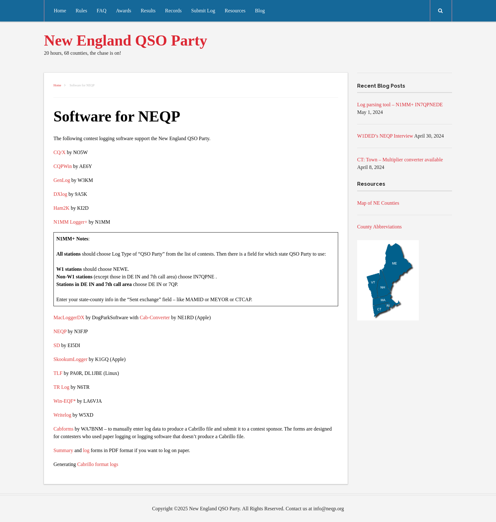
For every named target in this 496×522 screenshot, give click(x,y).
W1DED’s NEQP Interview (385, 136)
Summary (63, 450)
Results (148, 10)
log (86, 450)
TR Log (61, 387)
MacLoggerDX (68, 317)
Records (173, 10)
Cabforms (63, 429)
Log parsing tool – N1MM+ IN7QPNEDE (400, 104)
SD (56, 345)
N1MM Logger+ (70, 222)
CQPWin (62, 166)
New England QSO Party (125, 40)
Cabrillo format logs (97, 464)
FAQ (102, 10)
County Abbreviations (379, 226)
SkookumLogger (70, 359)
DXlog (60, 194)
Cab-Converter (155, 317)
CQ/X (59, 152)
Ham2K (61, 208)
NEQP (59, 331)
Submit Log (203, 10)
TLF (57, 373)
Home (60, 10)
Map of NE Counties (378, 203)
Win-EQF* (64, 401)
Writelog (62, 415)
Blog (260, 10)
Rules (81, 10)
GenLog (61, 180)
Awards (123, 10)
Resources (235, 10)
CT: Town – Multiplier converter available (400, 159)
